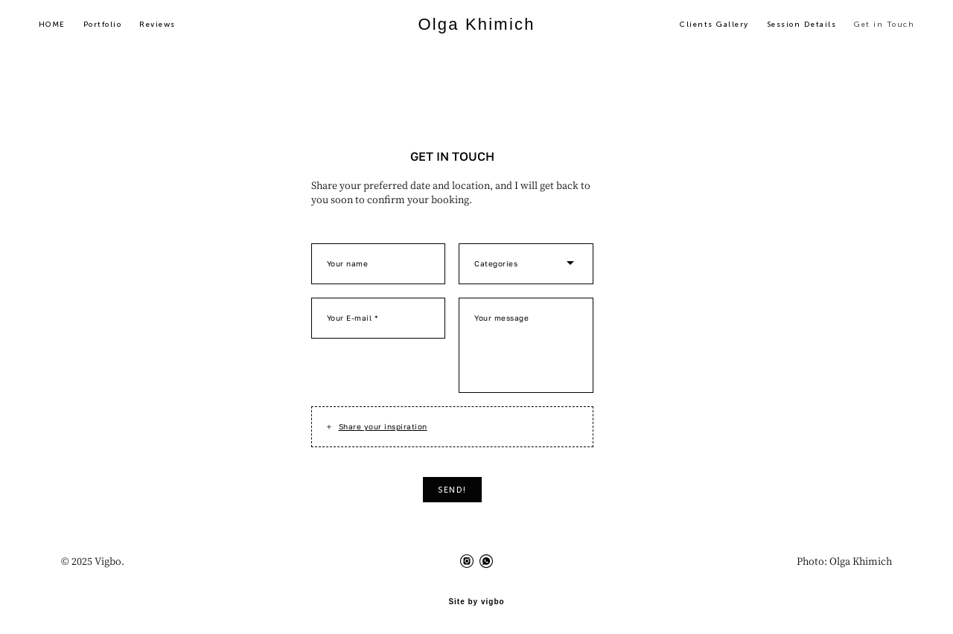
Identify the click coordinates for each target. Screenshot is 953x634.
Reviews (168, 26)
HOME (61, 26)
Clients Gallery (704, 26)
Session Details (792, 26)
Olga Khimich (476, 27)
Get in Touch (874, 26)
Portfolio (112, 26)
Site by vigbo (476, 599)
